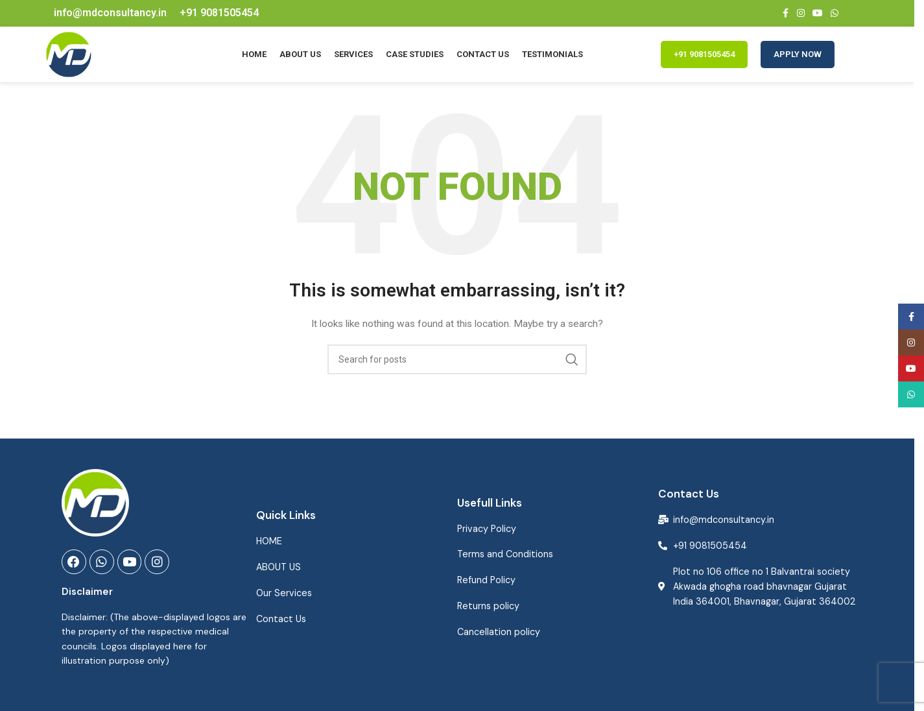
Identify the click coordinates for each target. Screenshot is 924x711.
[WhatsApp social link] (834, 14)
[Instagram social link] (801, 14)
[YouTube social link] (818, 14)
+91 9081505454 (704, 61)
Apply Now (798, 61)
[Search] (457, 372)
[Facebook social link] (785, 14)
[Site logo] (74, 60)
